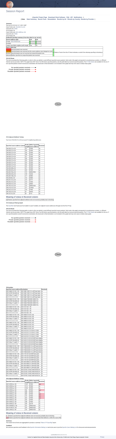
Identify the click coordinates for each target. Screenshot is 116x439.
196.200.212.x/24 (20, 27)
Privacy (102, 437)
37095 (15, 28)
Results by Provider (87, 19)
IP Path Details (90, 62)
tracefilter (11, 206)
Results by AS (61, 19)
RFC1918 (13, 41)
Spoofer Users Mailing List (69, 427)
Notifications (78, 17)
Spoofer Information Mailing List (39, 427)
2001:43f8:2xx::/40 (21, 32)
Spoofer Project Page (40, 17)
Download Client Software (56, 17)
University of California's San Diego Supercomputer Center (73, 437)
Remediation (52, 19)
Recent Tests (42, 19)
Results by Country (73, 19)
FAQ (67, 17)
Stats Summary (32, 19)
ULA (19, 41)
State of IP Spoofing (46, 422)
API (71, 17)
